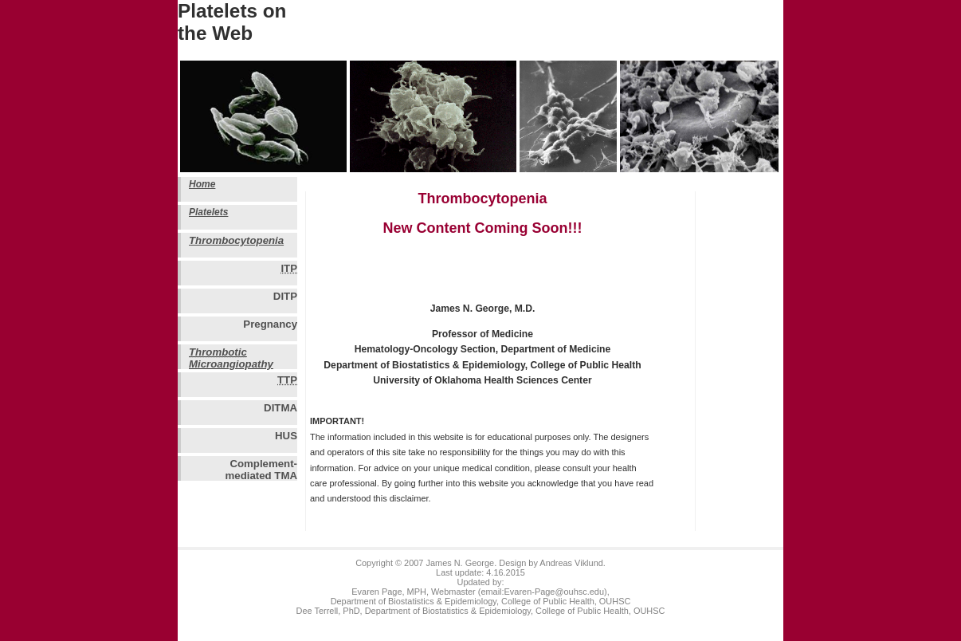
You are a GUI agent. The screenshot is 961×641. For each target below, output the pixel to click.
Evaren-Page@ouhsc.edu (554, 591)
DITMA (280, 408)
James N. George (460, 563)
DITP (285, 296)
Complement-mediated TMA (261, 469)
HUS (286, 436)
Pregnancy (270, 324)
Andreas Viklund (570, 563)
